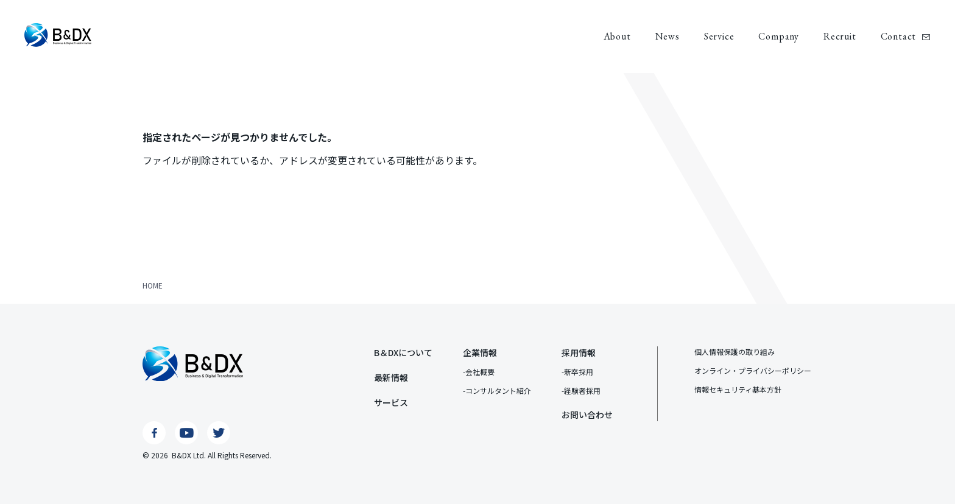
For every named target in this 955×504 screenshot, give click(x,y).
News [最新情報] (667, 36)
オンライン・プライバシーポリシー (752, 370)
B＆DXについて (403, 352)
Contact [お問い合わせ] (899, 36)
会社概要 (480, 371)
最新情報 (391, 377)
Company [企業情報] (778, 36)
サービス (391, 402)
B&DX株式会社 (57, 35)
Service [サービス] (719, 36)
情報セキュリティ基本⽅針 (737, 389)
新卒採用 (578, 371)
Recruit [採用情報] (839, 36)
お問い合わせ (587, 414)
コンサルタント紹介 (498, 390)
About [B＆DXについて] (617, 36)
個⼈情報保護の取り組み (734, 351)
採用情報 (579, 352)
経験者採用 (582, 390)
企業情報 (480, 352)
